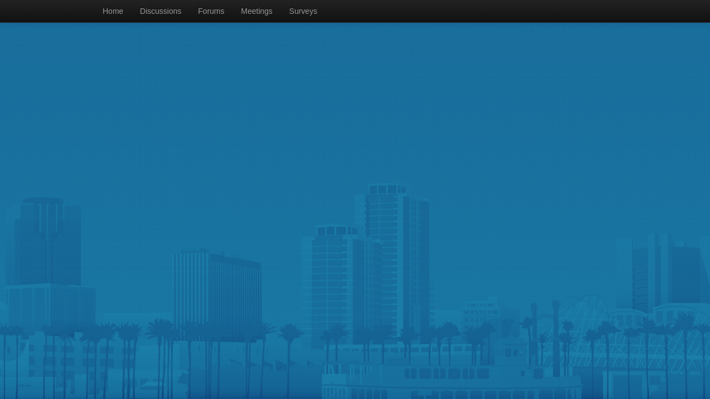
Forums (211, 11)
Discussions (160, 11)
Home (113, 11)
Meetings (257, 11)
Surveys (303, 11)
